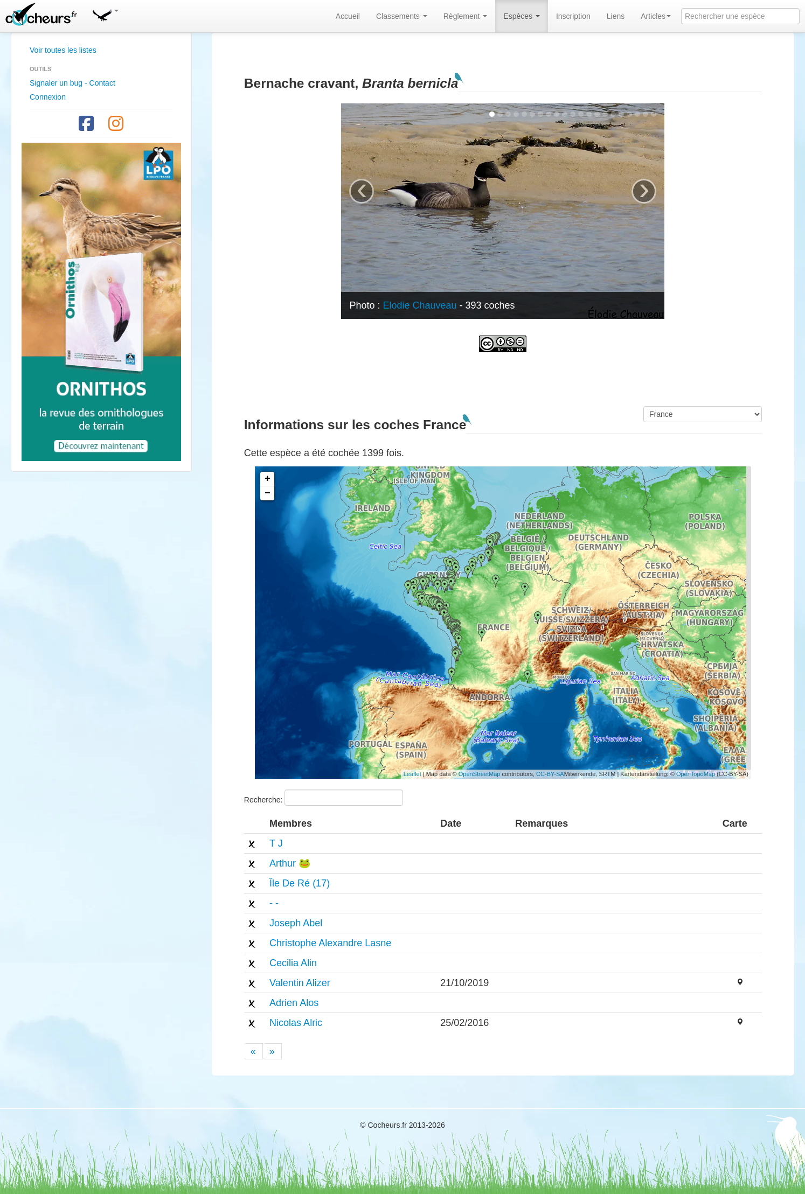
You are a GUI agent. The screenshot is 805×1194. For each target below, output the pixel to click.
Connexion (48, 97)
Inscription (573, 16)
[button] (105, 13)
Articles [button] (656, 16)
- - (274, 903)
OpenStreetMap (480, 774)
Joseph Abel (295, 923)
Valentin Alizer (299, 982)
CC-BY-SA (550, 774)
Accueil (348, 16)
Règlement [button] (465, 16)
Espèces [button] (521, 16)
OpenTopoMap (695, 774)
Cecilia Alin (293, 963)
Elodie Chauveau (419, 305)
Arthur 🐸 (289, 863)
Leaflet (412, 774)
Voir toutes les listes (63, 50)
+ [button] (267, 478)
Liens (615, 16)
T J (276, 843)
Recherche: (323, 798)
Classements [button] (401, 16)
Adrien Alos (293, 1002)
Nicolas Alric (295, 1022)
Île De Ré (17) (299, 883)
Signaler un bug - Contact (72, 83)
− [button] (267, 493)
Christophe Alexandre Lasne (330, 943)
